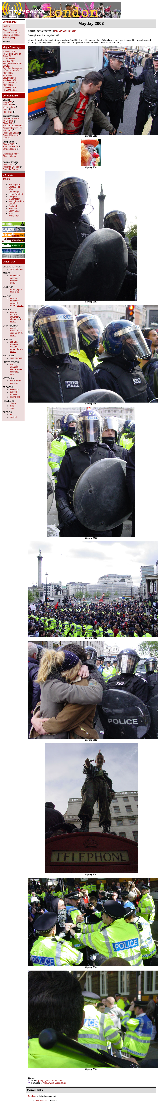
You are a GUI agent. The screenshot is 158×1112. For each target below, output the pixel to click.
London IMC (10, 21)
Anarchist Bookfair (11, 167)
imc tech (13, 417)
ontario (13, 305)
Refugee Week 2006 (12, 63)
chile (20, 333)
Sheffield (13, 208)
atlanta (13, 369)
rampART (7, 102)
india (12, 358)
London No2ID (9, 149)
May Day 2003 (60, 31)
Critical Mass (9, 164)
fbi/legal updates (13, 393)
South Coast (14, 211)
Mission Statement (11, 32)
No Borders (8, 121)
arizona (13, 364)
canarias (13, 278)
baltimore (14, 372)
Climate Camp (9, 156)
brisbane (13, 347)
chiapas (13, 333)
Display (31, 1096)
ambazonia (15, 275)
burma (12, 289)
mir (11, 415)
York (11, 213)
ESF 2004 (7, 75)
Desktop (6, 26)
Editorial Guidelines (11, 35)
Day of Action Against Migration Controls (12, 69)
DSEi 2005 (8, 73)
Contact (13, 30)
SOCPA (6, 66)
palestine (14, 383)
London (72, 31)
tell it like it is (40, 1100)
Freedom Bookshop (12, 125)
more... (13, 283)
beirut (12, 381)
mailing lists (15, 397)
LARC (5, 109)
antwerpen (14, 317)
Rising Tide (8, 123)
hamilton (13, 298)
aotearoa (14, 344)
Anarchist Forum (10, 169)
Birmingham (14, 184)
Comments (35, 1090)
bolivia (12, 330)
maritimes (14, 301)
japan (19, 289)
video (12, 408)
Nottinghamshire (16, 201)
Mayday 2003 (91, 23)
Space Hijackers (10, 135)
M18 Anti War (9, 59)
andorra (13, 314)
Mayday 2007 (9, 51)
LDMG (6, 137)
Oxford (12, 204)
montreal (14, 303)
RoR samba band (11, 133)
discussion (14, 389)
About (5, 30)
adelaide (13, 342)
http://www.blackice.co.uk (54, 1083)
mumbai (18, 358)
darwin (20, 349)
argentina (14, 328)
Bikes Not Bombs (11, 154)
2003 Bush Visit (10, 83)
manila (13, 292)
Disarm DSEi (9, 144)
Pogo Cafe (8, 112)
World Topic (14, 216)
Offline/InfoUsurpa (11, 118)
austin (19, 369)
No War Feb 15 (10, 90)
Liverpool (13, 196)
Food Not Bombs (10, 146)
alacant (13, 312)
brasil (19, 330)
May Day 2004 (9, 80)
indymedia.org (16, 269)
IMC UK (6, 179)
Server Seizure (9, 78)
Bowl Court (8, 105)
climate (13, 403)
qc (18, 292)
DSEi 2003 (8, 85)
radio (12, 406)
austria (20, 319)
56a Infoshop (9, 107)
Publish (6, 37)
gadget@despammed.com (50, 1080)
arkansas (14, 367)
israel (18, 381)
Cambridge (14, 192)
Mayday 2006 (9, 61)
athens (13, 319)
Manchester (14, 199)
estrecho (13, 280)
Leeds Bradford (16, 194)
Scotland (13, 206)
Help (13, 37)
